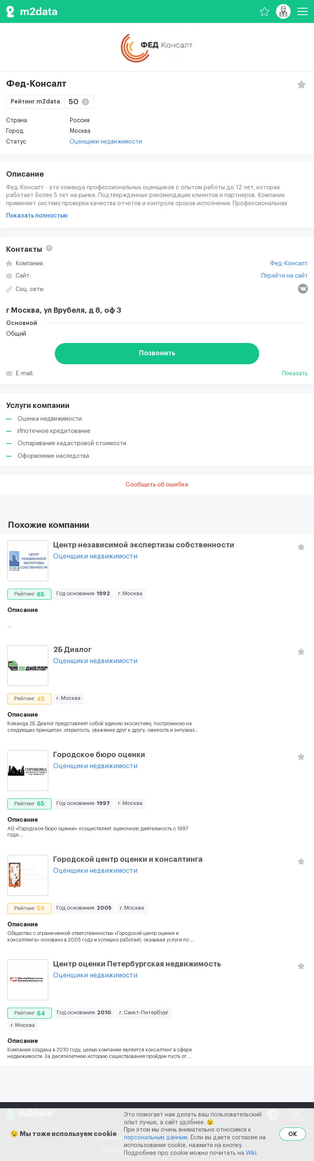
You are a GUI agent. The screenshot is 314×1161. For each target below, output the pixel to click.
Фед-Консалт (289, 264)
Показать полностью (36, 216)
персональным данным (155, 1138)
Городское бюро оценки (99, 754)
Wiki (251, 1153)
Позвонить (157, 353)
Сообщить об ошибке (157, 485)
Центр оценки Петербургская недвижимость (137, 964)
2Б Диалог (72, 649)
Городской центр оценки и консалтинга (128, 859)
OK (292, 1134)
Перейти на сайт (284, 276)
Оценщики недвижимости (106, 142)
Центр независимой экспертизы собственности (143, 545)
